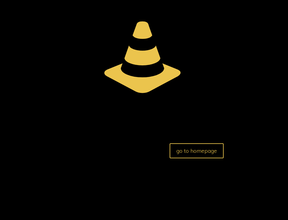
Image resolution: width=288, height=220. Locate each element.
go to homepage (196, 150)
